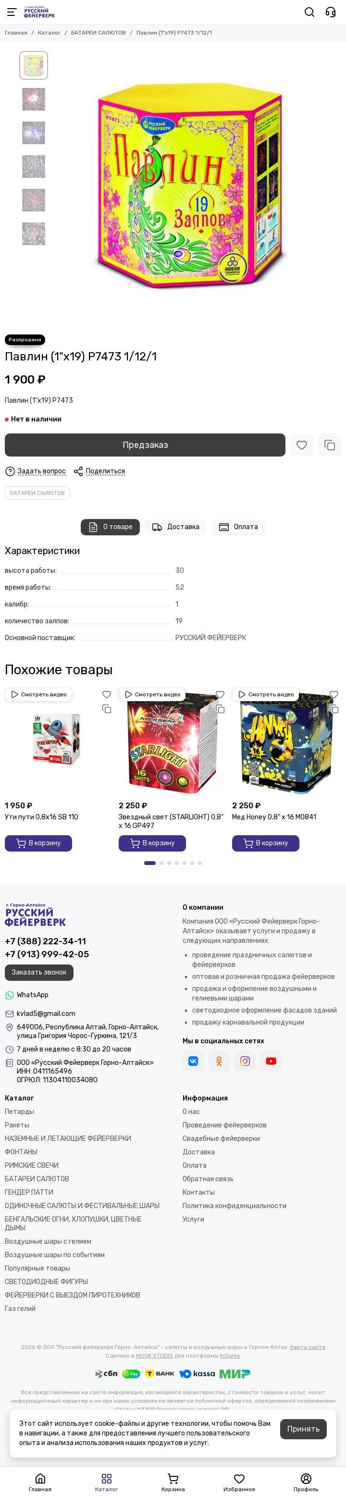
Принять (303, 1429)
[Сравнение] (329, 445)
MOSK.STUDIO (154, 1355)
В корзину (38, 843)
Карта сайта (307, 1347)
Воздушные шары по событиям (55, 1255)
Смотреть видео (38, 694)
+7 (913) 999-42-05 (47, 954)
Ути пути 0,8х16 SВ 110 (41, 817)
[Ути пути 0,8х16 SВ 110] (59, 741)
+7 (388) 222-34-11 (45, 941)
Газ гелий (20, 1309)
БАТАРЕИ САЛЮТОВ (98, 32)
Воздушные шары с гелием (48, 1241)
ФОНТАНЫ (21, 1152)
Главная (16, 32)
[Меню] (12, 12)
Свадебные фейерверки (221, 1139)
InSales (230, 1355)
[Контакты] (330, 12)
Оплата (238, 527)
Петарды (19, 1112)
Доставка (175, 527)
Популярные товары (37, 1268)
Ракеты (17, 1125)
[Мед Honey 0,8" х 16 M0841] (286, 741)
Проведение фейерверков (225, 1125)
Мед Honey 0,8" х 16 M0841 (274, 817)
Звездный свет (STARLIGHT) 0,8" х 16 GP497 (171, 821)
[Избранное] (301, 445)
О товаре (110, 527)
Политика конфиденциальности (234, 1206)
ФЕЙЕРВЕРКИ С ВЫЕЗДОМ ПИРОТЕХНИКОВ (72, 1295)
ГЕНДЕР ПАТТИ (29, 1192)
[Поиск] (309, 12)
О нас (191, 1112)
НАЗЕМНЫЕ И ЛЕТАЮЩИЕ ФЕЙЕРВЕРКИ (68, 1139)
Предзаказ (145, 445)
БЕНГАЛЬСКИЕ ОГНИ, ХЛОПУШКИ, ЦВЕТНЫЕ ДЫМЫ (73, 1223)
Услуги (193, 1219)
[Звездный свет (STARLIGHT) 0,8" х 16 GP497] (173, 741)
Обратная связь (208, 1179)
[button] (150, 863)
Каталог (49, 32)
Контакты (199, 1192)
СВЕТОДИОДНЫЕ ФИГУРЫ (46, 1282)
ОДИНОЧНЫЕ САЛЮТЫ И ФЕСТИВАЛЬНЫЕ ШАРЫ (82, 1206)
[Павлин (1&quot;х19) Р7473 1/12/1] (190, 188)
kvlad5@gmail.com (46, 1014)
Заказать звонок (39, 972)
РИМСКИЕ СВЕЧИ (32, 1166)
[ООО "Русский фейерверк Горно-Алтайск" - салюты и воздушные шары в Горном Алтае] (39, 12)
